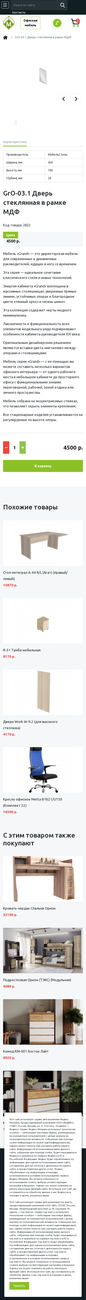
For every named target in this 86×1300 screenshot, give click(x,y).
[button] (64, 99)
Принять (19, 1285)
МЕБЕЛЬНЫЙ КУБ (12, 23)
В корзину (43, 466)
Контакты (19, 12)
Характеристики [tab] (15, 142)
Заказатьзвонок (57, 23)
